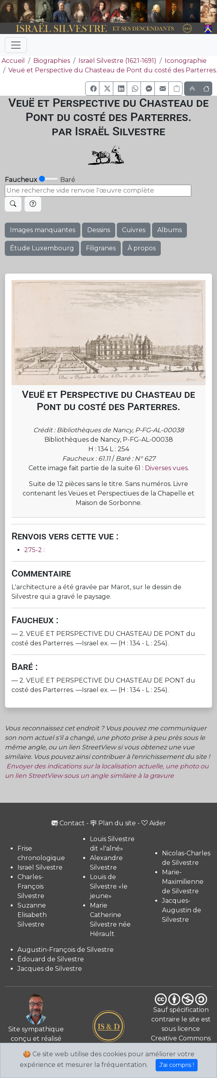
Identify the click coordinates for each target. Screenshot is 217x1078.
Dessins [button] (98, 230)
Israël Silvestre (40, 867)
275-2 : (34, 550)
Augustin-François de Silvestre (65, 949)
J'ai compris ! (176, 1065)
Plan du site (113, 823)
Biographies (51, 60)
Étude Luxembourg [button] (42, 248)
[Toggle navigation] (16, 45)
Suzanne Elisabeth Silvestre (32, 915)
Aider (153, 823)
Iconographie (186, 60)
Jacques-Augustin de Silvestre (181, 910)
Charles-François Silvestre (30, 886)
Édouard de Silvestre (50, 959)
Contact (68, 823)
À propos (142, 248)
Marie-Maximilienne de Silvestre (183, 881)
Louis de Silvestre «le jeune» (109, 886)
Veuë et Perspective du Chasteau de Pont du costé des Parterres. (112, 70)
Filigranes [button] (101, 248)
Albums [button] (169, 230)
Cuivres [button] (133, 230)
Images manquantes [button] (42, 230)
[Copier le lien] (175, 88)
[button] (92, 88)
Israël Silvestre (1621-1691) (117, 60)
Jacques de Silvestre (49, 968)
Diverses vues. (167, 468)
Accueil (12, 60)
